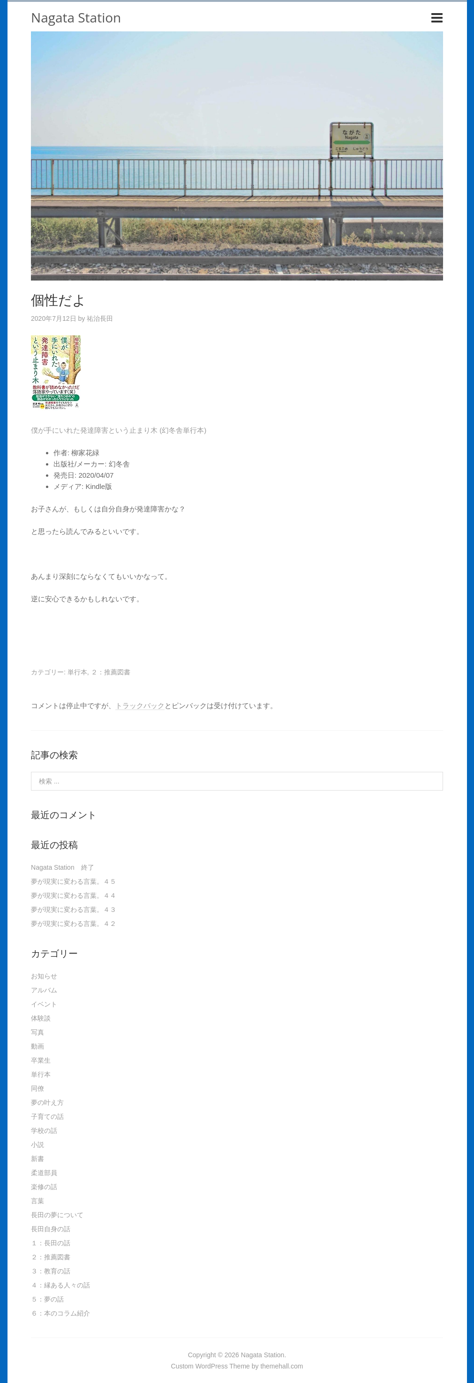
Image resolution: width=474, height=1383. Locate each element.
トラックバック (140, 706)
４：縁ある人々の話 (60, 1285)
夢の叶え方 (47, 1102)
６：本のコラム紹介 (60, 1313)
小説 (37, 1144)
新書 (37, 1158)
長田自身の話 (50, 1229)
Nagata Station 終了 (62, 867)
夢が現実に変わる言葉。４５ (73, 881)
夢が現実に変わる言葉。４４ (73, 895)
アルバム (44, 990)
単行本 (77, 672)
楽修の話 (44, 1187)
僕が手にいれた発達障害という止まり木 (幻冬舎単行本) (118, 430)
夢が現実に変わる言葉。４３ (73, 909)
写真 (37, 1032)
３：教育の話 (50, 1271)
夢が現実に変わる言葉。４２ (73, 923)
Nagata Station (76, 17)
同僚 (37, 1088)
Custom (182, 1366)
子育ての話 (47, 1116)
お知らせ (44, 976)
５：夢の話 (47, 1299)
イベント (44, 1004)
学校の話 (44, 1130)
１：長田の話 (50, 1243)
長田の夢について (57, 1215)
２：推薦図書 (110, 672)
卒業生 (41, 1060)
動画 (37, 1046)
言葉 (37, 1201)
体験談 (41, 1018)
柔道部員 (44, 1172)
